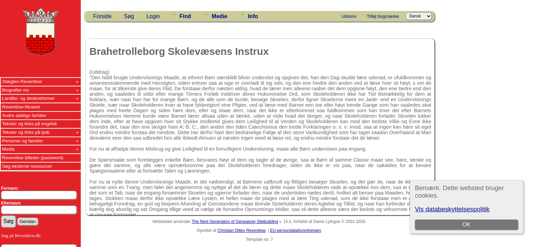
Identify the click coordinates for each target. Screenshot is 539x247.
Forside (102, 16)
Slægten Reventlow (22, 81)
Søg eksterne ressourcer (27, 166)
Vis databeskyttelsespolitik (452, 209)
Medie (219, 16)
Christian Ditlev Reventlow (241, 230)
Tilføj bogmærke (383, 16)
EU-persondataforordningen (295, 230)
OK (466, 224)
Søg (129, 16)
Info (253, 16)
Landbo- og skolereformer (28, 98)
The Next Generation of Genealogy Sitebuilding (234, 221)
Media (8, 149)
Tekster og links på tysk (26, 132)
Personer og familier (22, 140)
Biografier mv (15, 90)
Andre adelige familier (24, 115)
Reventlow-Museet (21, 106)
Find (185, 16)
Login (153, 16)
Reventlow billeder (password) (33, 157)
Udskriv (349, 16)
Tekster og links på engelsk (29, 123)
